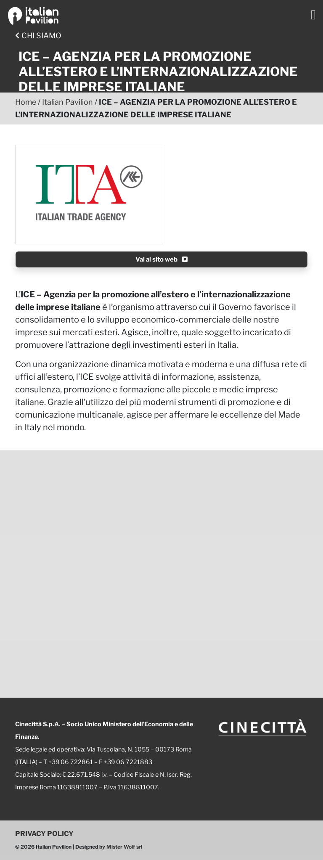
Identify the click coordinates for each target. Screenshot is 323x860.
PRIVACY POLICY (44, 833)
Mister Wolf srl (124, 847)
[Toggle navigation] (313, 15)
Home (25, 102)
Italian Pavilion (67, 102)
